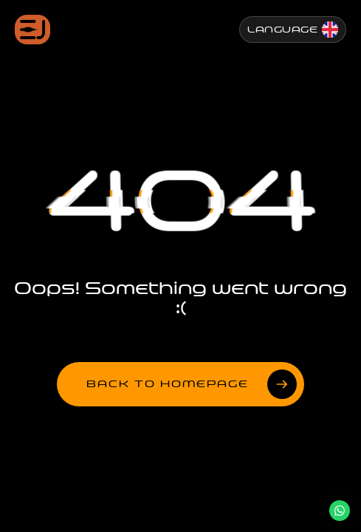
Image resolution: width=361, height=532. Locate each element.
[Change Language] (292, 29)
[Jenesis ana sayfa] (32, 29)
